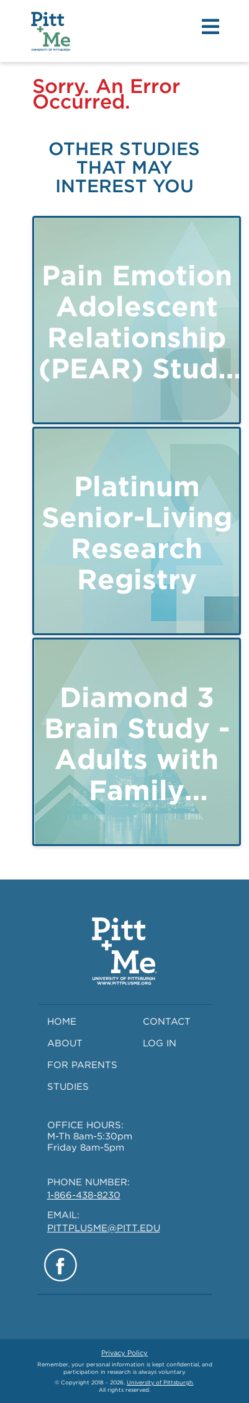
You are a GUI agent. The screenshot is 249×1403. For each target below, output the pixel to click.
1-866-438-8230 (83, 1195)
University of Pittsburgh (160, 1382)
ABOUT (65, 1043)
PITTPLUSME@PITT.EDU (103, 1228)
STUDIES (68, 1086)
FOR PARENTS (82, 1065)
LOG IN (159, 1043)
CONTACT (167, 1021)
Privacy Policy (124, 1352)
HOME (61, 1021)
